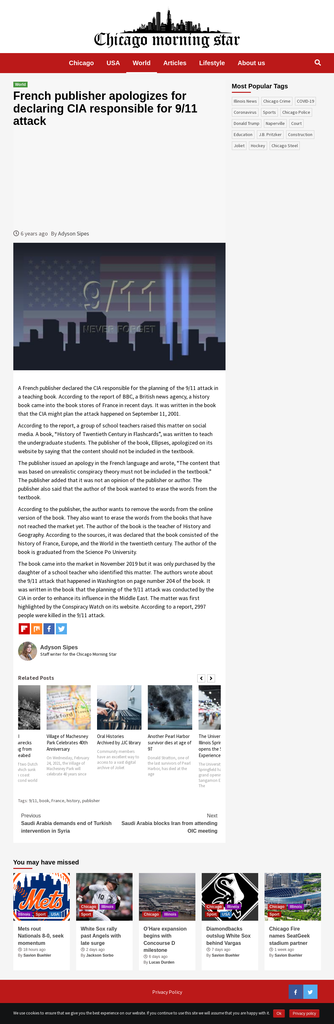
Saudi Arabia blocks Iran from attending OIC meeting (168, 823)
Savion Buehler (37, 955)
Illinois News (245, 101)
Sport (41, 914)
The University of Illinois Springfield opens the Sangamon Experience (219, 745)
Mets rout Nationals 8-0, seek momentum (41, 936)
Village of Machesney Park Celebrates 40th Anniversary (67, 742)
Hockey (258, 145)
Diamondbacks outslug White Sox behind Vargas (228, 936)
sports (269, 112)
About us (251, 62)
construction (300, 134)
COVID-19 (305, 101)
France (57, 800)
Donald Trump (246, 123)
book (44, 800)
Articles (175, 62)
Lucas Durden (161, 962)
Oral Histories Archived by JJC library (119, 739)
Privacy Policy (167, 992)
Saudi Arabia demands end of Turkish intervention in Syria (70, 823)
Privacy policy (304, 1013)
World (141, 62)
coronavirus (245, 112)
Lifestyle (212, 62)
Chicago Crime (277, 101)
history (73, 800)
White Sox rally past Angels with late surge (101, 936)
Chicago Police (296, 112)
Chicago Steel (285, 145)
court (296, 123)
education (243, 134)
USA (113, 62)
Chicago (81, 62)
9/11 (33, 800)
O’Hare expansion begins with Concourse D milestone (165, 939)
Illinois (24, 914)
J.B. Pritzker (270, 134)
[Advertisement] (119, 178)
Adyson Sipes (73, 233)
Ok (279, 1013)
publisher (91, 800)
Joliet (239, 145)
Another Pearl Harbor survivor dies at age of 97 (170, 742)
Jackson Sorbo (100, 955)
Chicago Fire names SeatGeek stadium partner (289, 936)
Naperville (275, 123)
